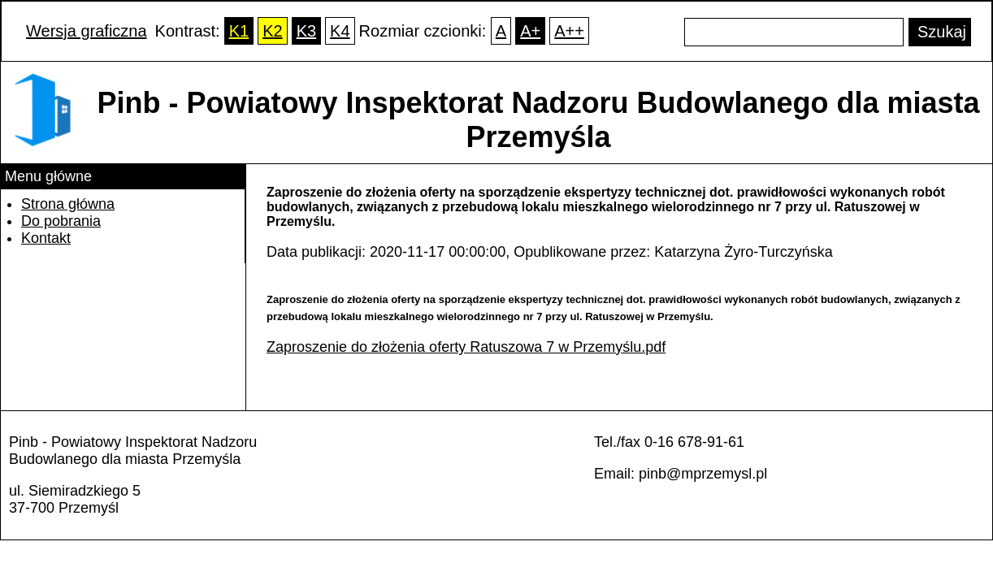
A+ (530, 31)
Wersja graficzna (86, 31)
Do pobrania (61, 221)
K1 (239, 31)
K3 (306, 31)
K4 (339, 31)
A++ (569, 31)
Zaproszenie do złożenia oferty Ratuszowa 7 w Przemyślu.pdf (466, 347)
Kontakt (46, 238)
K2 (272, 31)
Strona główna (68, 204)
